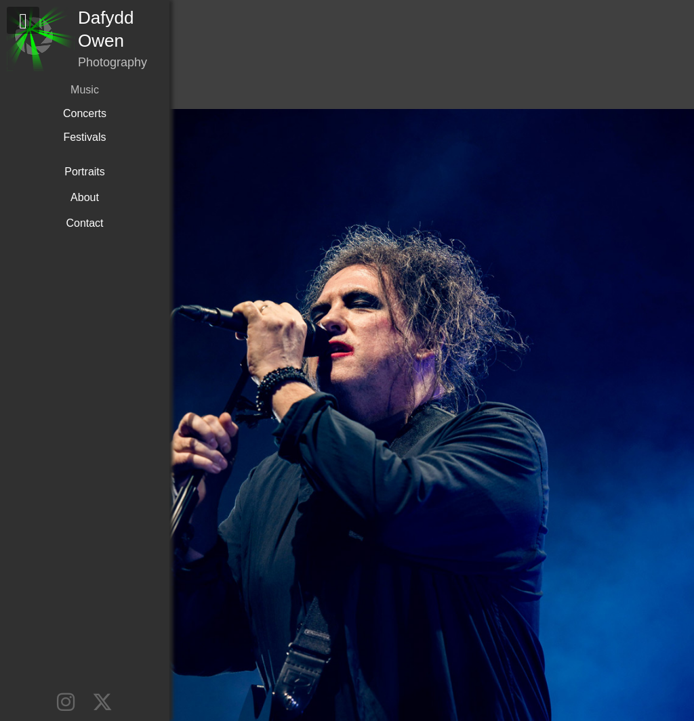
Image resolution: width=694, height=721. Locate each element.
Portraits (84, 171)
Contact (84, 223)
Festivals (84, 137)
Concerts (84, 113)
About (84, 197)
